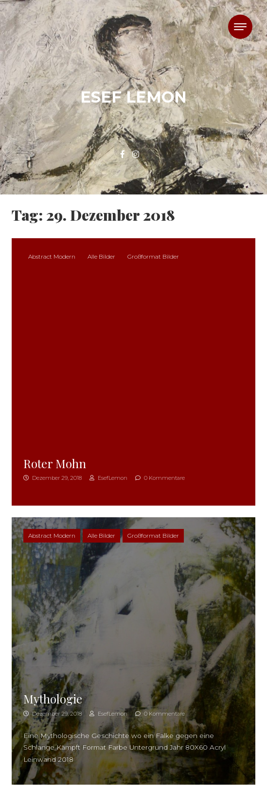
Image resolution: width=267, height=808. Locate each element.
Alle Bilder (101, 256)
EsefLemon (108, 477)
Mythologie (52, 698)
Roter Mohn (54, 463)
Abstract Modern (51, 256)
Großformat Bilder (153, 256)
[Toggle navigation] (240, 27)
